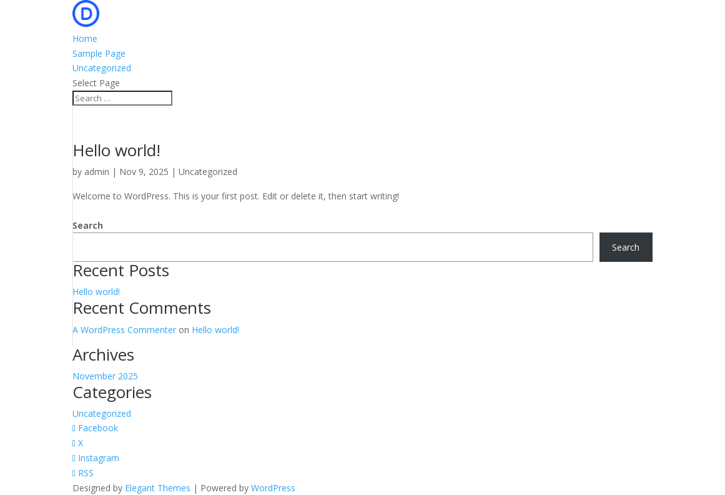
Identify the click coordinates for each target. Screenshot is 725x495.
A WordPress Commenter (124, 330)
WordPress (273, 488)
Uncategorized (101, 68)
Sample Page (99, 53)
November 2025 (105, 376)
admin (96, 172)
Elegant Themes (157, 488)
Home (84, 38)
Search (87, 225)
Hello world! (116, 150)
